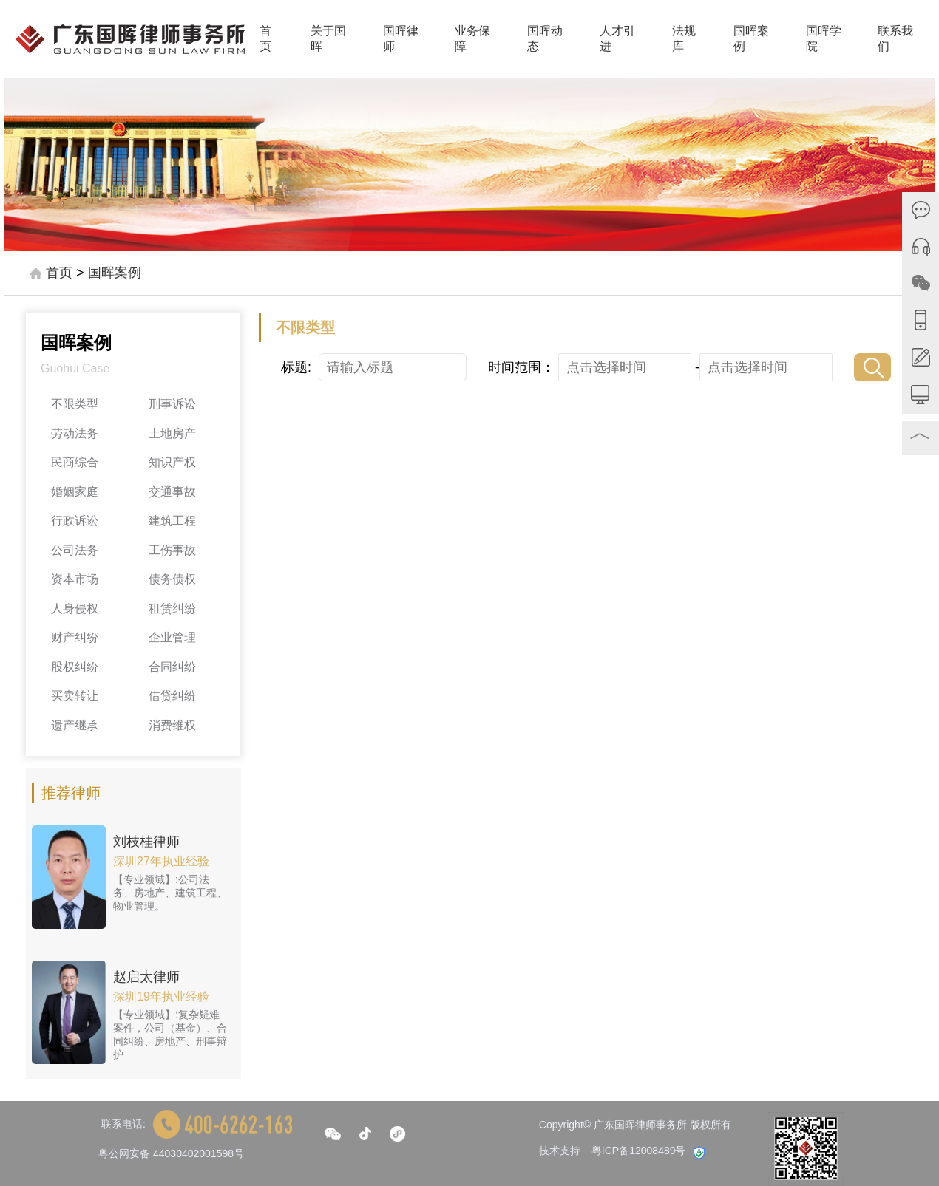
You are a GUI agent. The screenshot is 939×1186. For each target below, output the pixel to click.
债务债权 (172, 579)
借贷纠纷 (172, 695)
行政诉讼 (74, 520)
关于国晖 (328, 38)
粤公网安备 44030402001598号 (171, 1153)
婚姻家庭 (74, 491)
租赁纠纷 (172, 608)
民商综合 (74, 462)
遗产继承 (74, 725)
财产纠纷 (74, 637)
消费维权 (172, 725)
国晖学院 (823, 38)
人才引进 (617, 38)
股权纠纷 (74, 667)
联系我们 (895, 38)
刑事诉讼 (172, 404)
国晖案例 (751, 38)
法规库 (684, 38)
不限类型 (74, 404)
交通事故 (172, 491)
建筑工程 (172, 520)
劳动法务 (74, 433)
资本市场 (74, 579)
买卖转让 (74, 695)
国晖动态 (545, 38)
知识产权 (172, 462)
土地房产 (172, 433)
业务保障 (472, 38)
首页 (265, 38)
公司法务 (74, 550)
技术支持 (559, 1150)
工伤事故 (172, 550)
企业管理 (172, 637)
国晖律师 (400, 38)
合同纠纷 (172, 667)
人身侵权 (74, 608)
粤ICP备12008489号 (638, 1150)
